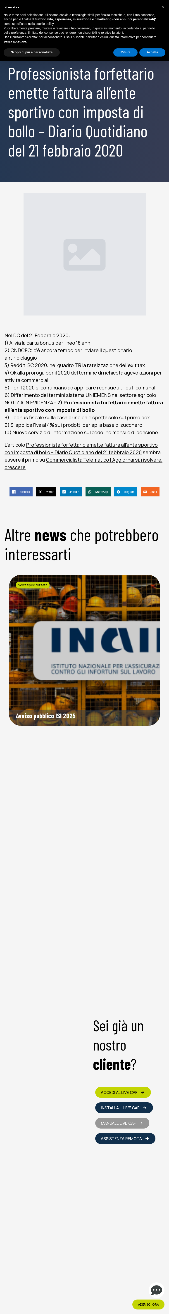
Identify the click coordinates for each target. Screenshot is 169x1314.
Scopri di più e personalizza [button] (31, 52)
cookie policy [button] (45, 24)
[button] (163, 7)
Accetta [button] (152, 52)
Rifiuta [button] (126, 52)
